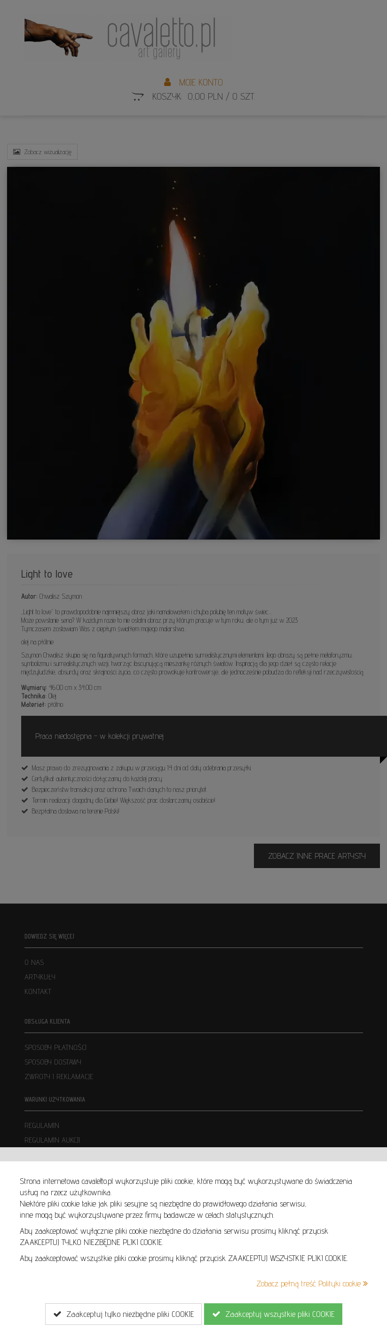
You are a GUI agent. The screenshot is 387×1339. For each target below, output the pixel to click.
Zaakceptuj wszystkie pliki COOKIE (273, 1314)
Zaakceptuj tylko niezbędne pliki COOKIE (123, 1314)
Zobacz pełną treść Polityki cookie (312, 1283)
